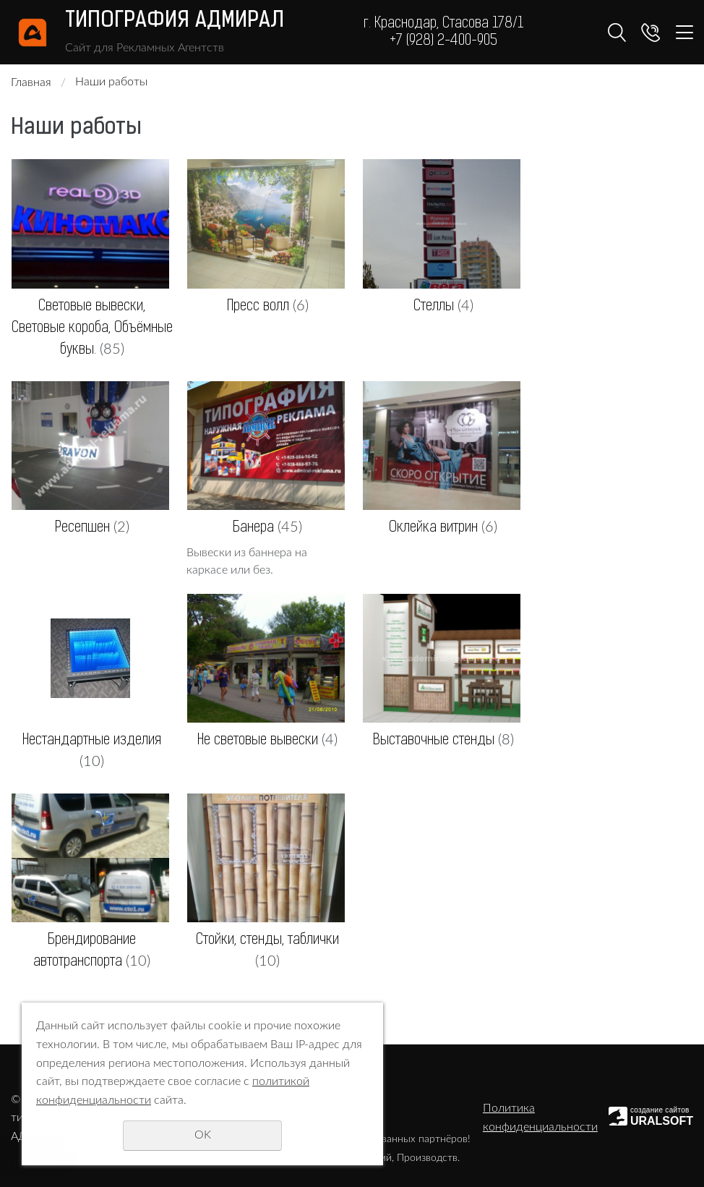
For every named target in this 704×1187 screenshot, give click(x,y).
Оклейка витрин (433, 528)
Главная (31, 82)
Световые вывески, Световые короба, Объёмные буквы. (92, 328)
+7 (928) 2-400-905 (443, 41)
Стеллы (433, 306)
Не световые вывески (257, 740)
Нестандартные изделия (91, 740)
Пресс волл (258, 306)
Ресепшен (82, 528)
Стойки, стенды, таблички (267, 940)
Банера (253, 528)
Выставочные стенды (433, 740)
